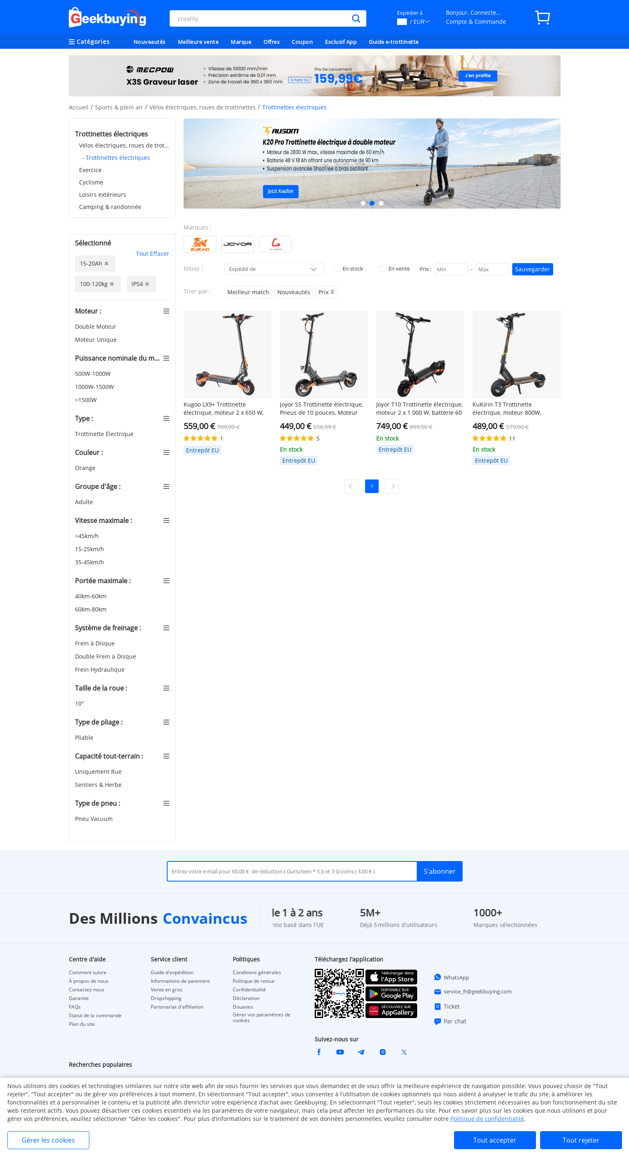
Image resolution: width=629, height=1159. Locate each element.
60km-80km (91, 609)
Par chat (450, 1021)
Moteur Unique (96, 339)
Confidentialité (249, 990)
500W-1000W (93, 373)
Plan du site (82, 1024)
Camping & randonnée (110, 207)
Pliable (85, 737)
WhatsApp (451, 977)
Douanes (243, 1007)
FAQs (75, 1007)
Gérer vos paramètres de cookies (262, 1017)
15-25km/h (90, 549)
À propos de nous (89, 981)
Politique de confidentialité (487, 1119)
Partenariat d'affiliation (177, 1007)
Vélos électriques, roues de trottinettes (203, 107)
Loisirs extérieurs (102, 194)
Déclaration (246, 998)
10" (80, 703)
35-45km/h (90, 562)
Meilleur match (248, 292)
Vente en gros (166, 990)
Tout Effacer (152, 253)
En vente (394, 268)
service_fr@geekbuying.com (473, 992)
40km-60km (91, 596)
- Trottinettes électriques (116, 157)
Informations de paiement (180, 981)
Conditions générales (257, 972)
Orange (86, 468)
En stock (348, 268)
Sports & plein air (119, 107)
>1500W (86, 400)
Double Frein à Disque (106, 656)
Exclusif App (341, 41)
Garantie (79, 998)
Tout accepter (494, 1140)
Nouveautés (150, 41)
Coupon (302, 41)
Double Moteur (96, 326)
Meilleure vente (198, 41)
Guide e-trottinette (394, 41)
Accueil (79, 107)
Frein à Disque (95, 643)
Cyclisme (91, 182)
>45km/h (87, 536)
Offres (271, 41)
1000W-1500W (95, 387)
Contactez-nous (86, 990)
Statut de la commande (95, 1015)
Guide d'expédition (172, 972)
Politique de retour (254, 981)
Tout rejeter (581, 1140)
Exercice (90, 170)
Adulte (85, 502)
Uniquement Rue (99, 771)
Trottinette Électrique (105, 434)
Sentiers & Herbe (99, 785)
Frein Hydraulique (100, 669)
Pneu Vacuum (94, 819)
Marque (241, 41)
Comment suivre (88, 972)
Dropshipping (166, 998)
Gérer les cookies (48, 1140)
